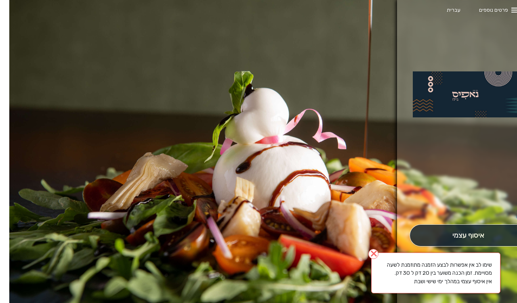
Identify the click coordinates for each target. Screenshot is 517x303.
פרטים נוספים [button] (484, 10)
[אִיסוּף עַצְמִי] (458, 235)
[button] (459, 202)
